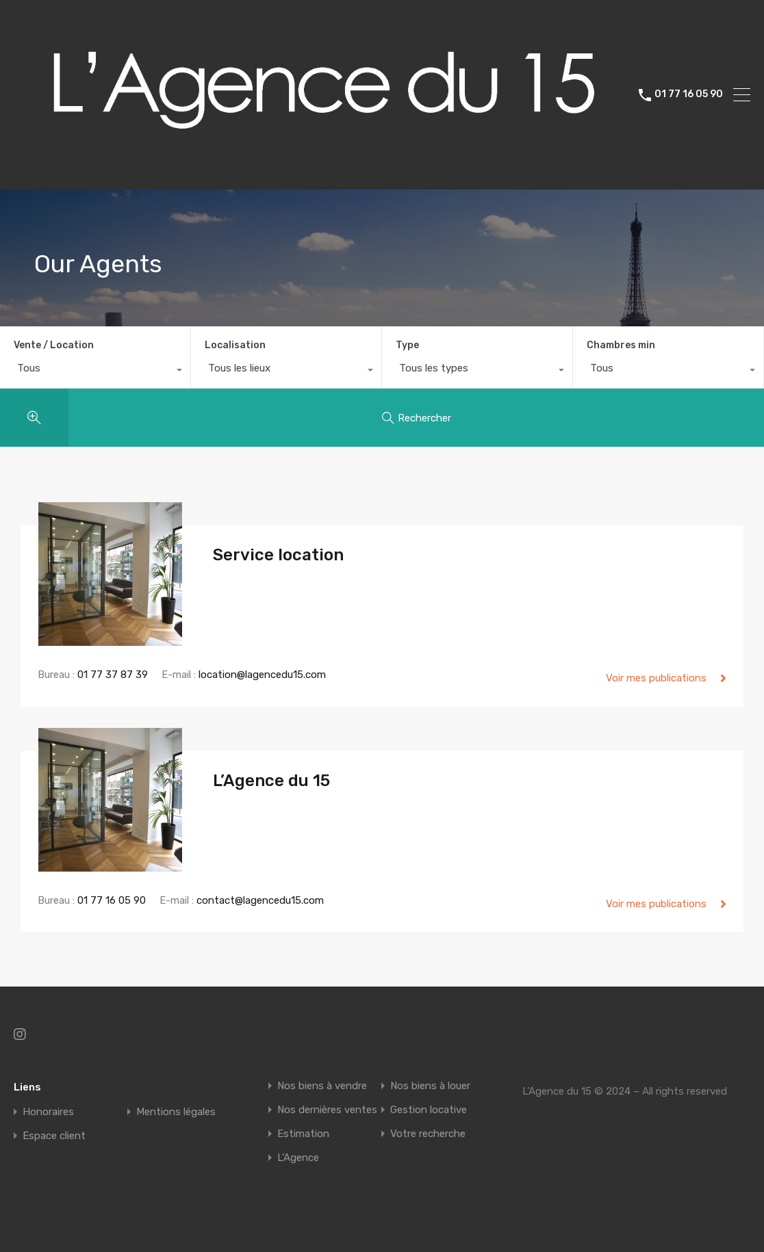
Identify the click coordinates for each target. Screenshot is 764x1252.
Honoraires (48, 1112)
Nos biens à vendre (322, 1086)
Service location (278, 554)
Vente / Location (54, 345)
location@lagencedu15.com (262, 674)
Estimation (303, 1134)
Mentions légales (176, 1112)
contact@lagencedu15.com (260, 900)
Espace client (54, 1136)
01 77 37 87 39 (112, 674)
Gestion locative (428, 1110)
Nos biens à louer (430, 1086)
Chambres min (621, 345)
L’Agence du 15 (271, 780)
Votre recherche (428, 1134)
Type (407, 345)
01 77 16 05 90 (688, 94)
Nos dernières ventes (327, 1110)
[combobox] (95, 371)
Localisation (235, 345)
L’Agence (298, 1158)
